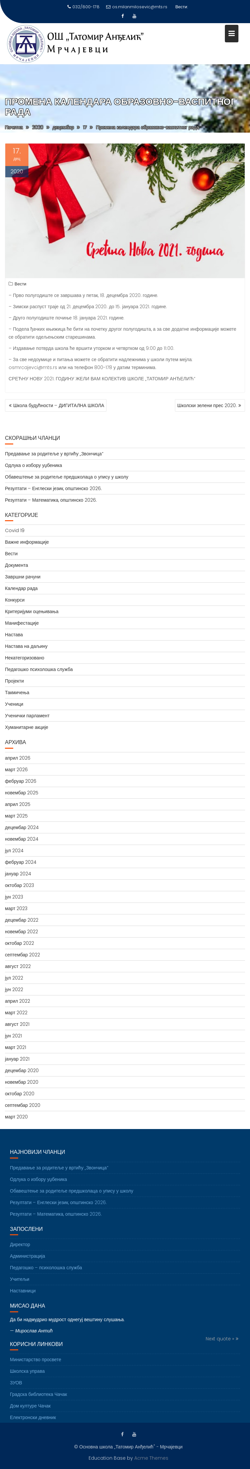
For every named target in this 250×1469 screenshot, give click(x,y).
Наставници (23, 1296)
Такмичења (17, 692)
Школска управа (27, 1376)
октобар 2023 (19, 885)
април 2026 (17, 758)
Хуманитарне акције (26, 727)
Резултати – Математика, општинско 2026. (51, 500)
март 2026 (16, 769)
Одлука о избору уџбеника (33, 465)
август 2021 (17, 1024)
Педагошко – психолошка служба (46, 1273)
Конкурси (14, 600)
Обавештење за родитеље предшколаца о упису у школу (66, 477)
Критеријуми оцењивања (32, 611)
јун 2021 (13, 1035)
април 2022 (17, 1001)
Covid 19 (14, 530)
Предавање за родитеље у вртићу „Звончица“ (54, 453)
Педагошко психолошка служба (39, 669)
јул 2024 (14, 850)
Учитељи (19, 1284)
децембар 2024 (22, 827)
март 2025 (16, 816)
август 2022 (18, 966)
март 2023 (16, 908)
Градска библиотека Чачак (38, 1400)
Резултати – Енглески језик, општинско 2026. (53, 488)
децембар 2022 (21, 920)
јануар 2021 (17, 1059)
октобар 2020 (19, 1093)
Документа (16, 565)
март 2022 (16, 1012)
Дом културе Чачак (30, 1411)
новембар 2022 (21, 931)
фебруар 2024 (20, 862)
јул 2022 (14, 978)
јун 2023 (14, 897)
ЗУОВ (16, 1388)
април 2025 (17, 804)
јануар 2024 (18, 873)
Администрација (27, 1261)
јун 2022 (14, 989)
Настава (14, 634)
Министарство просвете (35, 1365)
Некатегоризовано (24, 657)
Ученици (14, 704)
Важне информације (27, 542)
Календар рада (21, 588)
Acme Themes (151, 1457)
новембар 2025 (21, 792)
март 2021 (15, 1047)
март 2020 (16, 1116)
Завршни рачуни (22, 576)
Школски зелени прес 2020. (207, 405)
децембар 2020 (22, 1070)
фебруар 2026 (20, 781)
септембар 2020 (22, 1105)
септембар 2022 (22, 954)
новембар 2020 (21, 1082)
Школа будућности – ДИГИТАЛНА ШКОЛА (58, 405)
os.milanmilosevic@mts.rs (136, 7)
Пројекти (14, 681)
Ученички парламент (27, 715)
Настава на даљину (26, 646)
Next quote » (220, 1344)
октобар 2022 (19, 943)
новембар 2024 (21, 839)
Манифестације (22, 623)
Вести (20, 285)
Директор (20, 1250)
